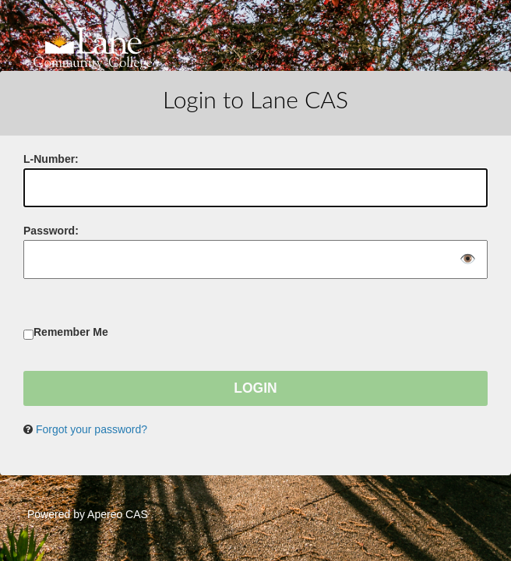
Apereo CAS (117, 514)
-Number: (51, 159)
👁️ (468, 259)
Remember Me (70, 332)
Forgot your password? (91, 429)
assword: (51, 230)
